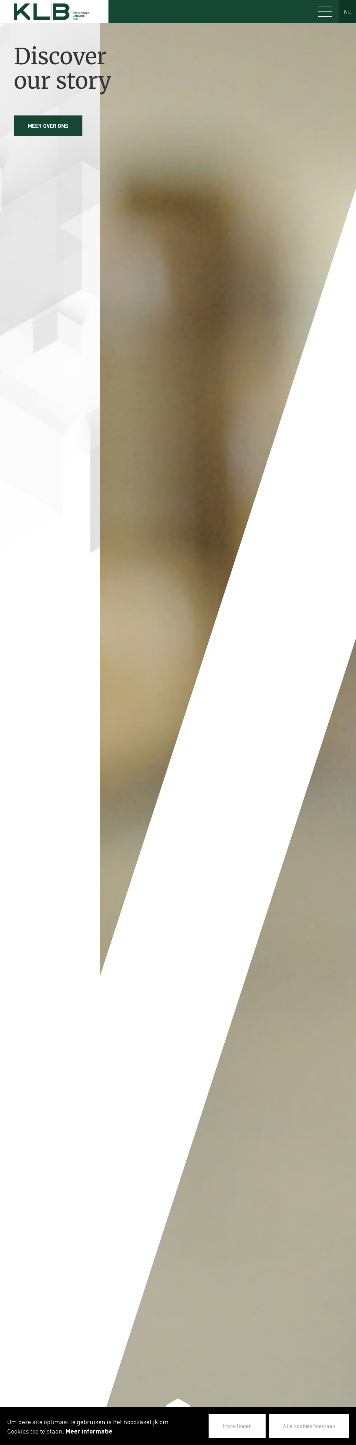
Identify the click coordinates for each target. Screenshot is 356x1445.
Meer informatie (89, 1431)
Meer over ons (48, 125)
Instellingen (237, 1425)
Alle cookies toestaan (309, 1425)
